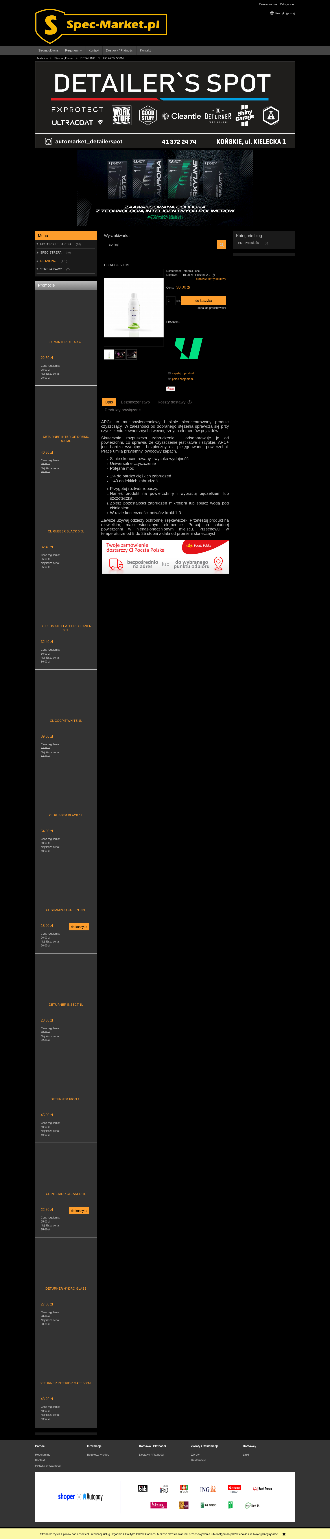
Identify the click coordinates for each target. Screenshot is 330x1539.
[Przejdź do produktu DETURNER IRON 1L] (66, 1080)
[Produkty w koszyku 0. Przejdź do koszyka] (283, 13)
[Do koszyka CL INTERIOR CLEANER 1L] (79, 1210)
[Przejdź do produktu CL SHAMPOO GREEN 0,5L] (66, 891)
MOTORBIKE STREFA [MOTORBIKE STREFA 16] (56, 244)
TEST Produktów (248, 243)
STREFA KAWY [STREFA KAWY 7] (51, 269)
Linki (246, 1454)
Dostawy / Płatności (151, 1454)
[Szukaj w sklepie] (161, 244)
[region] (165, 188)
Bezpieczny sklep (98, 1454)
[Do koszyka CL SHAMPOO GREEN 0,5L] (79, 926)
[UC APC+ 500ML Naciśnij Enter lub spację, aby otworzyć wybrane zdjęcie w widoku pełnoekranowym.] (134, 307)
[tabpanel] (165, 478)
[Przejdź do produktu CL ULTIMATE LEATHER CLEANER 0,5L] (66, 607)
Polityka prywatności (48, 1465)
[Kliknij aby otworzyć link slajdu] (165, 178)
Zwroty (195, 1454)
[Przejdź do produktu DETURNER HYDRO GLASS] (66, 1270)
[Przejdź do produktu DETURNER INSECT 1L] (66, 986)
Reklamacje (198, 1460)
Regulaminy (42, 1454)
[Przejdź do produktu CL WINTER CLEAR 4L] (66, 323)
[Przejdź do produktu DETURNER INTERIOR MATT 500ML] (66, 1364)
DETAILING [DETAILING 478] (48, 261)
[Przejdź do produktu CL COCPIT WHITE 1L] (66, 702)
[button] (180, 373)
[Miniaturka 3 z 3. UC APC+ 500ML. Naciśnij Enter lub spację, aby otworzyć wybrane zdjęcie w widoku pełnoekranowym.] (131, 354)
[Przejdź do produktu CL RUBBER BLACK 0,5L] (66, 513)
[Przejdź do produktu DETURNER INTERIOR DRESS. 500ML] (66, 418)
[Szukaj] (221, 244)
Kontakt (40, 1460)
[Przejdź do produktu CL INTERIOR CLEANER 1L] (66, 1175)
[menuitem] (48, 50)
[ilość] (170, 300)
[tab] (109, 402)
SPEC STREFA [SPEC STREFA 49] (50, 252)
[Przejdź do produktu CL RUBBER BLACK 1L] (66, 797)
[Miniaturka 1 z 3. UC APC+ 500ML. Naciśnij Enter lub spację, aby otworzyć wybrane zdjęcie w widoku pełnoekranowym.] (109, 354)
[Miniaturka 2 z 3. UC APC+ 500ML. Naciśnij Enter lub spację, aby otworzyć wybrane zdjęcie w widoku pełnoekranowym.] (120, 354)
